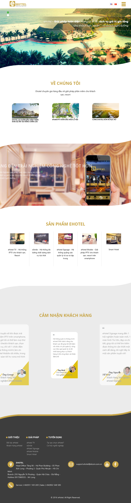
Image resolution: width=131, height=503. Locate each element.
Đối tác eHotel (12, 442)
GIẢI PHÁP (33, 437)
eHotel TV (31, 442)
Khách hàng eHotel (14, 445)
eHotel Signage (33, 448)
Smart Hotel (32, 454)
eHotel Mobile (32, 451)
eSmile (29, 445)
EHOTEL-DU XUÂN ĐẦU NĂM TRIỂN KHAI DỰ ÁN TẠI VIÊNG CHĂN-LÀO (25, 117)
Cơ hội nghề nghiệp (55, 445)
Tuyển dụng (55, 437)
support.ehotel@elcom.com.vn (89, 464)
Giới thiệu (13, 437)
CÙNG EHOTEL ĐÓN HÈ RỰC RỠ (104, 116)
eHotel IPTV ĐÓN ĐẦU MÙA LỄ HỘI (65, 116)
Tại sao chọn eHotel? (55, 442)
